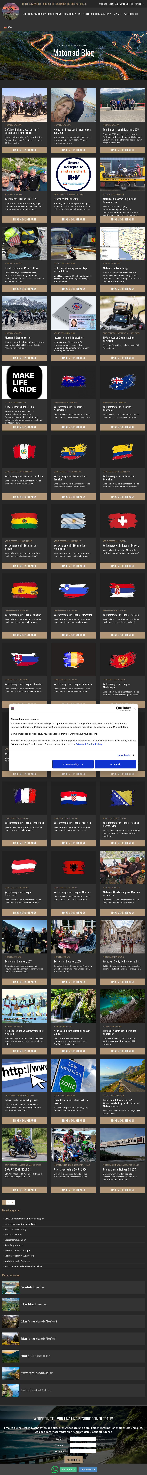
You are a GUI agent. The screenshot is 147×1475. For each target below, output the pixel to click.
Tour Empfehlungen (14, 1026)
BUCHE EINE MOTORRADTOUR (61, 14)
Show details (123, 755)
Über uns (103, 3)
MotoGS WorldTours (69, 45)
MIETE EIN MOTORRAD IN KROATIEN (93, 14)
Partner (139, 3)
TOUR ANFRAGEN (87, 1469)
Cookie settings (73, 764)
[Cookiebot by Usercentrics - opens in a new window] (118, 708)
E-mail (60, 1439)
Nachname (60, 1451)
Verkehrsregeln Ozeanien (65, 402)
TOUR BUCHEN (68, 1469)
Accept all (115, 764)
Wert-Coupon (131, 14)
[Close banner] (135, 709)
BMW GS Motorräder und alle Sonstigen (121, 333)
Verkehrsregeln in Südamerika (18, 472)
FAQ (116, 3)
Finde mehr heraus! (24, 150)
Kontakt (118, 14)
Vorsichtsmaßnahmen (113, 194)
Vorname (60, 1445)
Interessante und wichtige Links (68, 194)
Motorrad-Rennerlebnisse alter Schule (72, 1165)
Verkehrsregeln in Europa (114, 541)
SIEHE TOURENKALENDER (33, 14)
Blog (111, 3)
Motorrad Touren (13, 125)
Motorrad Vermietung (113, 957)
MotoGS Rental (126, 3)
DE (8, 27)
